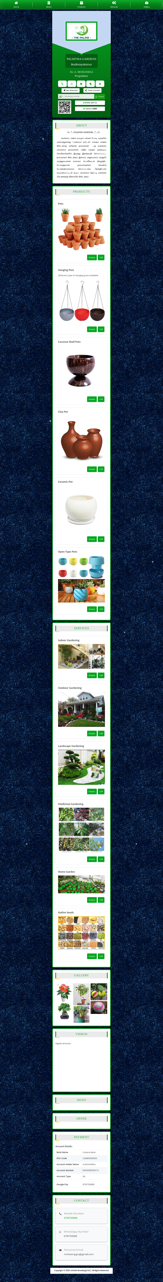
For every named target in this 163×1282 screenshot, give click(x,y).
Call (101, 257)
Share (100, 96)
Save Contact (92, 90)
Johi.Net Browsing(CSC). (81, 1270)
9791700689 (70, 1218)
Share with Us (90, 102)
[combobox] (61, 96)
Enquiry (92, 257)
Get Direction (71, 90)
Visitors (90, 108)
